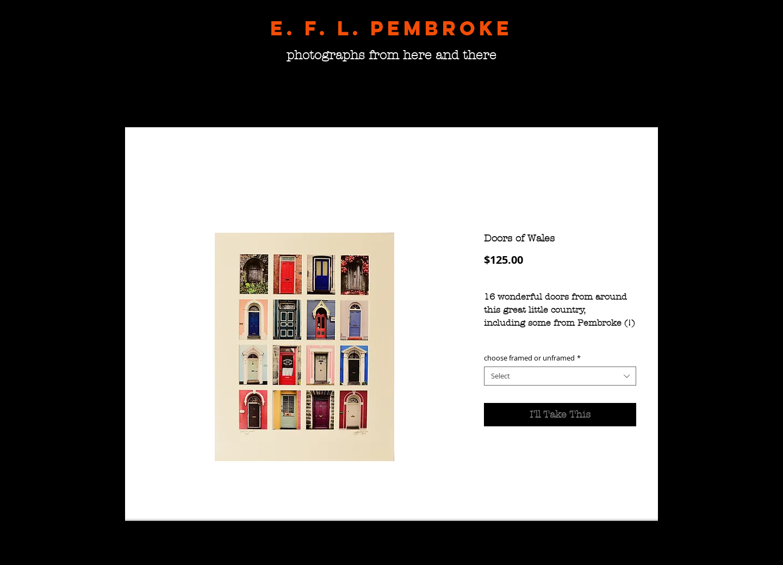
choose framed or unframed (532, 358)
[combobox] (560, 376)
